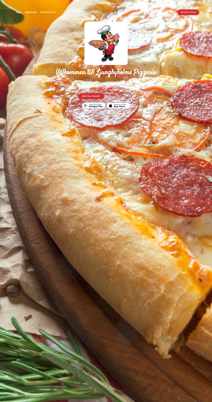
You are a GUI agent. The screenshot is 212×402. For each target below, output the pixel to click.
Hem (18, 12)
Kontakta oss (48, 12)
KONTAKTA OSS (121, 96)
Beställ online (188, 12)
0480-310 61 (93, 3)
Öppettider (31, 12)
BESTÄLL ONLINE (91, 96)
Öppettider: (116, 3)
